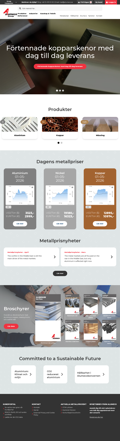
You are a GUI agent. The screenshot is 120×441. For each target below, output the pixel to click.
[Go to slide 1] (57, 90)
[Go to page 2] (61, 143)
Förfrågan (85, 2)
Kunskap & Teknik (48, 13)
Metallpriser (64, 16)
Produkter (22, 13)
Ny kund (98, 2)
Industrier (33, 13)
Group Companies (11, 2)
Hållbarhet (74, 16)
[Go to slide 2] (60, 90)
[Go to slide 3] (63, 90)
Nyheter (91, 16)
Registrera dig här (96, 417)
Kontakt (99, 16)
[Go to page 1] (58, 143)
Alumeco (83, 16)
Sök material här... (28, 8)
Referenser (23, 16)
